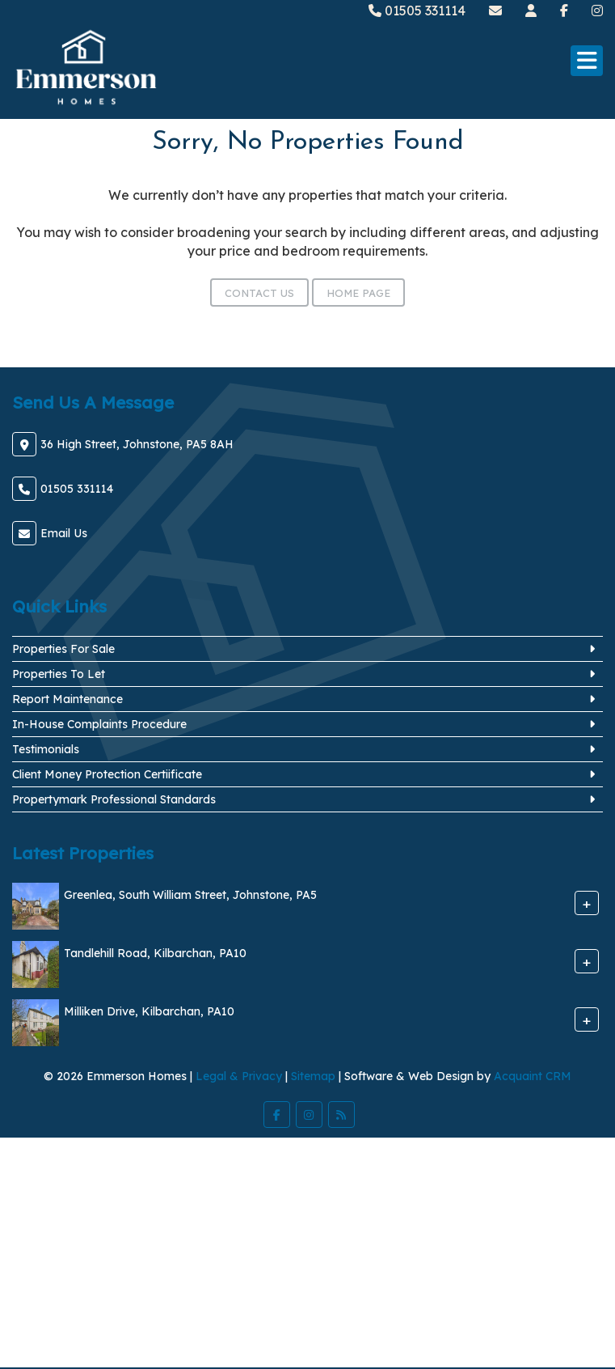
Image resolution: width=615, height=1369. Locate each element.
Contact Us (259, 292)
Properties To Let (58, 674)
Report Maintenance (67, 699)
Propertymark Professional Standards (114, 799)
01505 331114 (417, 10)
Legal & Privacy (239, 1076)
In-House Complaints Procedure (99, 724)
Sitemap (313, 1076)
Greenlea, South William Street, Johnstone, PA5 (190, 895)
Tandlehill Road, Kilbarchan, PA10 (155, 953)
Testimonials (45, 749)
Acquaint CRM (532, 1076)
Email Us (63, 533)
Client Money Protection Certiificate (107, 774)
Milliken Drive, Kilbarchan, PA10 (149, 1011)
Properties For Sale (63, 649)
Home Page (358, 292)
